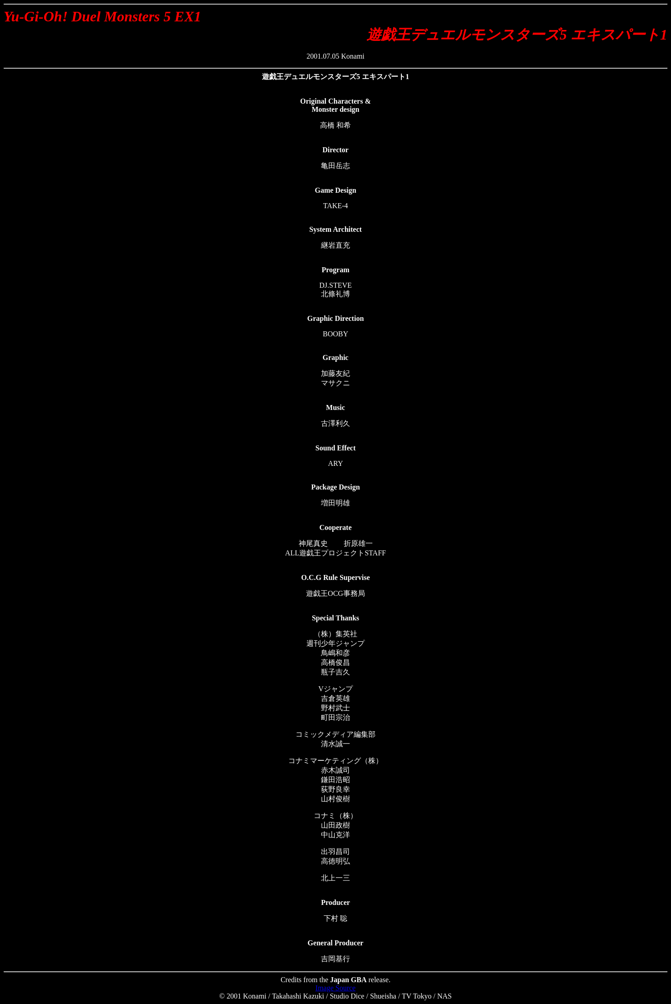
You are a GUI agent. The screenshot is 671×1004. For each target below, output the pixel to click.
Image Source (335, 988)
